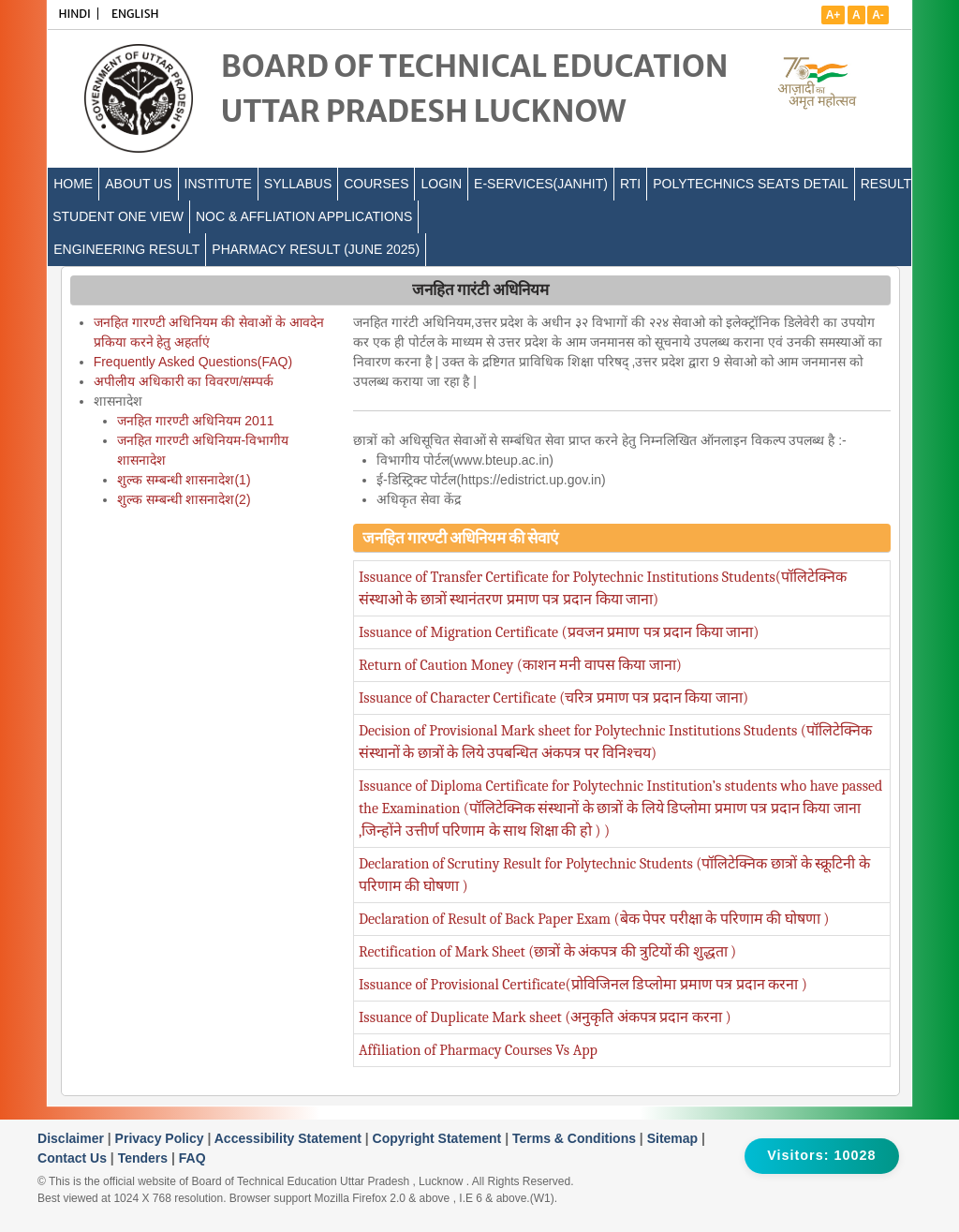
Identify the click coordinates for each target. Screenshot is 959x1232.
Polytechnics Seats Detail (750, 183)
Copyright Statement (439, 1138)
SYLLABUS (298, 183)
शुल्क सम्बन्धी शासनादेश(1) (184, 479)
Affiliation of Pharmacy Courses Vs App (478, 1050)
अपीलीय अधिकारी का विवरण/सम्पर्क (184, 381)
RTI (630, 183)
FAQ (192, 1157)
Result (886, 183)
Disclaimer (72, 1138)
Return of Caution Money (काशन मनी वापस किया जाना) (520, 665)
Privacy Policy (161, 1138)
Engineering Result (126, 249)
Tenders (144, 1157)
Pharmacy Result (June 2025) (316, 249)
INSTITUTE (218, 183)
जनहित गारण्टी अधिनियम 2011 (195, 420)
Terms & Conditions (576, 1138)
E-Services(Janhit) (541, 183)
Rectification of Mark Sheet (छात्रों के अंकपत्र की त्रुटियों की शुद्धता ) (547, 951)
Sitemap (674, 1138)
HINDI (74, 14)
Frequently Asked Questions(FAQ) (193, 361)
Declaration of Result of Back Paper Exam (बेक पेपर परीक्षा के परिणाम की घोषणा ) (594, 919)
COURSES (376, 183)
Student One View (118, 216)
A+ (833, 15)
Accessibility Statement (289, 1138)
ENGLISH (135, 14)
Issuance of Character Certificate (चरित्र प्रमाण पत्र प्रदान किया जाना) (553, 698)
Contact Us (74, 1157)
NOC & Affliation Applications (304, 216)
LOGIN (441, 183)
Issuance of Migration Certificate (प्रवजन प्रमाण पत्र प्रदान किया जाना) (559, 632)
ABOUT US (138, 183)
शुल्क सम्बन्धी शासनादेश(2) (184, 499)
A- (878, 15)
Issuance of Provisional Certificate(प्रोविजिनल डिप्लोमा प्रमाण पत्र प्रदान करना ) (583, 984)
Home (73, 183)
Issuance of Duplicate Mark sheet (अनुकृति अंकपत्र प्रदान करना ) (545, 1017)
